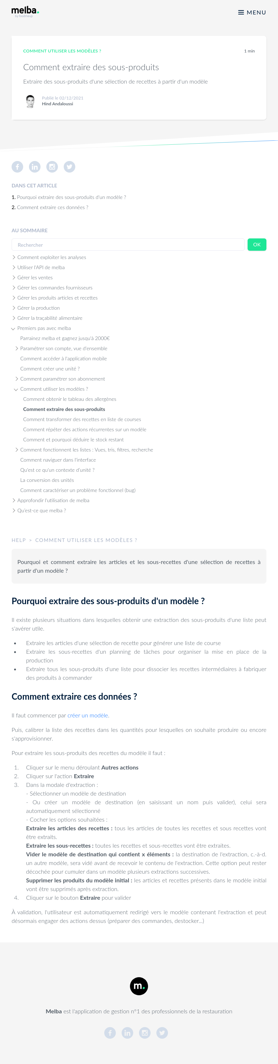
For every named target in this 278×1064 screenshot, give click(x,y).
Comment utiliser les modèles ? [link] (62, 51)
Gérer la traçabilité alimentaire (50, 318)
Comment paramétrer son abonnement (62, 379)
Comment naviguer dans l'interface (58, 460)
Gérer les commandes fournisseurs (55, 287)
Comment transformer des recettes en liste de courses (82, 419)
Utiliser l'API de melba (41, 267)
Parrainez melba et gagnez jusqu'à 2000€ (65, 338)
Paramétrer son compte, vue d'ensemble (64, 348)
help (19, 540)
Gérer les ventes (34, 277)
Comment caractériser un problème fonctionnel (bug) (77, 490)
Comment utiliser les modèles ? (54, 389)
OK (257, 244)
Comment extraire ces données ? (52, 207)
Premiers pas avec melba (44, 328)
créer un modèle (88, 715)
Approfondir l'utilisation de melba (53, 500)
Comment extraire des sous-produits (64, 409)
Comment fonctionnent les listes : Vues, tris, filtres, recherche (86, 449)
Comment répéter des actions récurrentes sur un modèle (84, 429)
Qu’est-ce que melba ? (41, 510)
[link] (20, 167)
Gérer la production (38, 308)
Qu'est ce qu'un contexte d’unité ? (57, 470)
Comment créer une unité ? (50, 368)
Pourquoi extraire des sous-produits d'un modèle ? (71, 197)
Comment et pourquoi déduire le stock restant (73, 439)
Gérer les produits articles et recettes (57, 297)
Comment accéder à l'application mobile (63, 358)
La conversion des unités (47, 480)
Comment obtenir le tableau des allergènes (69, 399)
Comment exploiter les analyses (51, 257)
